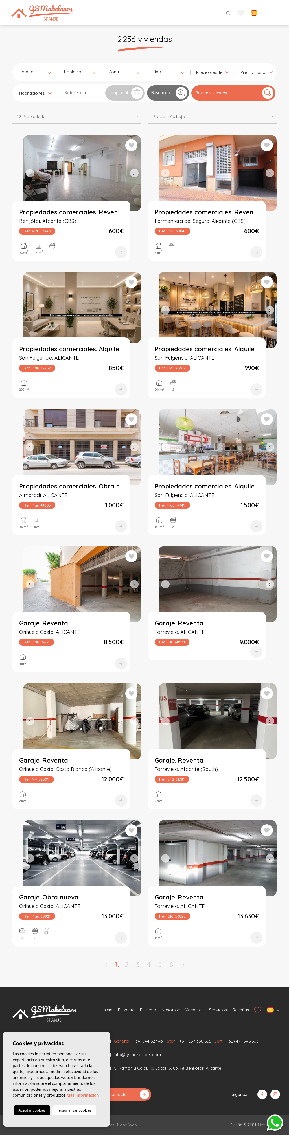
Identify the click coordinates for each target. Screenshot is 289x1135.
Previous (28, 173)
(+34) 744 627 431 (148, 1041)
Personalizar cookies (74, 1110)
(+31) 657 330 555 (194, 1041)
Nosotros (170, 1009)
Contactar (129, 1094)
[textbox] (36, 72)
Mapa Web (127, 1124)
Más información (83, 1095)
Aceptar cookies (31, 1110)
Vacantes (194, 1009)
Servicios (218, 1009)
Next (135, 173)
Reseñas (240, 1009)
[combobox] (35, 72)
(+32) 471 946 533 (241, 1041)
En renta (147, 1009)
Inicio (108, 1009)
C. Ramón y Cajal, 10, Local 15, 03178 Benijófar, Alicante (167, 1068)
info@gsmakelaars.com (137, 1054)
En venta (126, 1009)
